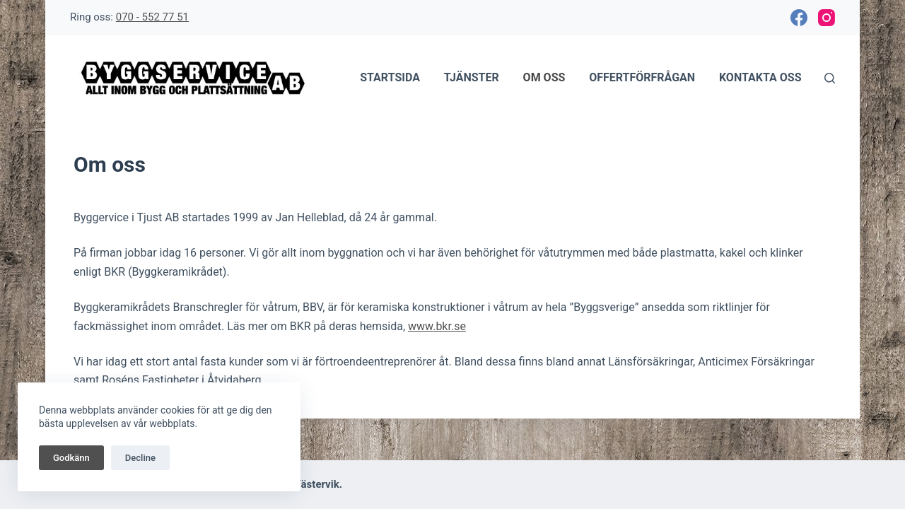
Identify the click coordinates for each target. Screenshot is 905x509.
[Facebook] (798, 17)
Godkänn (71, 457)
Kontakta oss (760, 77)
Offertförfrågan (642, 77)
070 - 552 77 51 (152, 17)
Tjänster (471, 77)
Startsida (390, 77)
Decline (140, 457)
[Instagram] (826, 17)
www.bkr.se (437, 326)
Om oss (544, 77)
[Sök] (829, 78)
